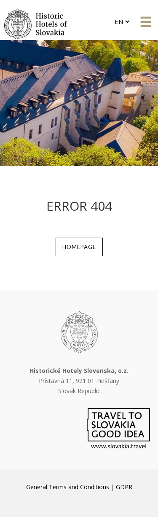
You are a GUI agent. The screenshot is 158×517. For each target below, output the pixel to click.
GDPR (124, 487)
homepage (79, 247)
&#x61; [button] (145, 22)
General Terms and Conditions (67, 487)
